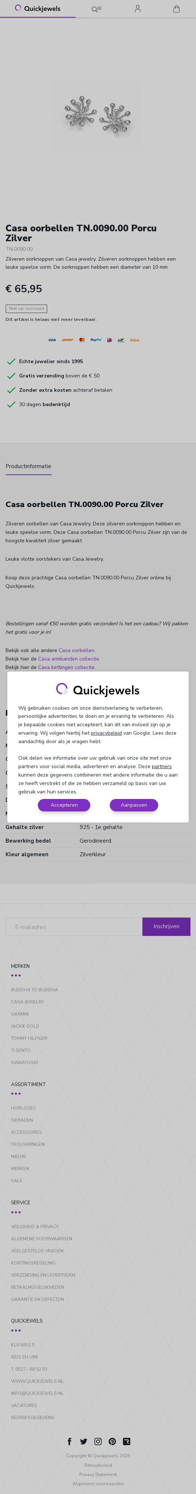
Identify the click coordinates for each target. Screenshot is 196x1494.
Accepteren (64, 805)
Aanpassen (134, 805)
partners (162, 766)
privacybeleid (106, 733)
